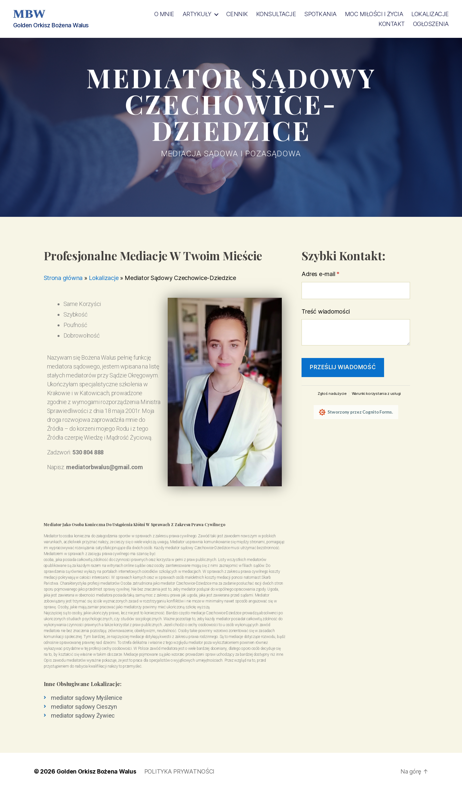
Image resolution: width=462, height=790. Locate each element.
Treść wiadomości (326, 311)
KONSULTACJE (276, 14)
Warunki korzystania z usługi (376, 393)
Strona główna (63, 277)
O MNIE (164, 14)
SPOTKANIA (320, 14)
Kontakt (391, 23)
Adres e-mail (335, 274)
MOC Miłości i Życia (374, 14)
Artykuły (196, 14)
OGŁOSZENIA (431, 23)
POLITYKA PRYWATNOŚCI (182, 771)
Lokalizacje (430, 14)
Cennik (237, 14)
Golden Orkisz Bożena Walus (97, 771)
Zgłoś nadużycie (332, 393)
